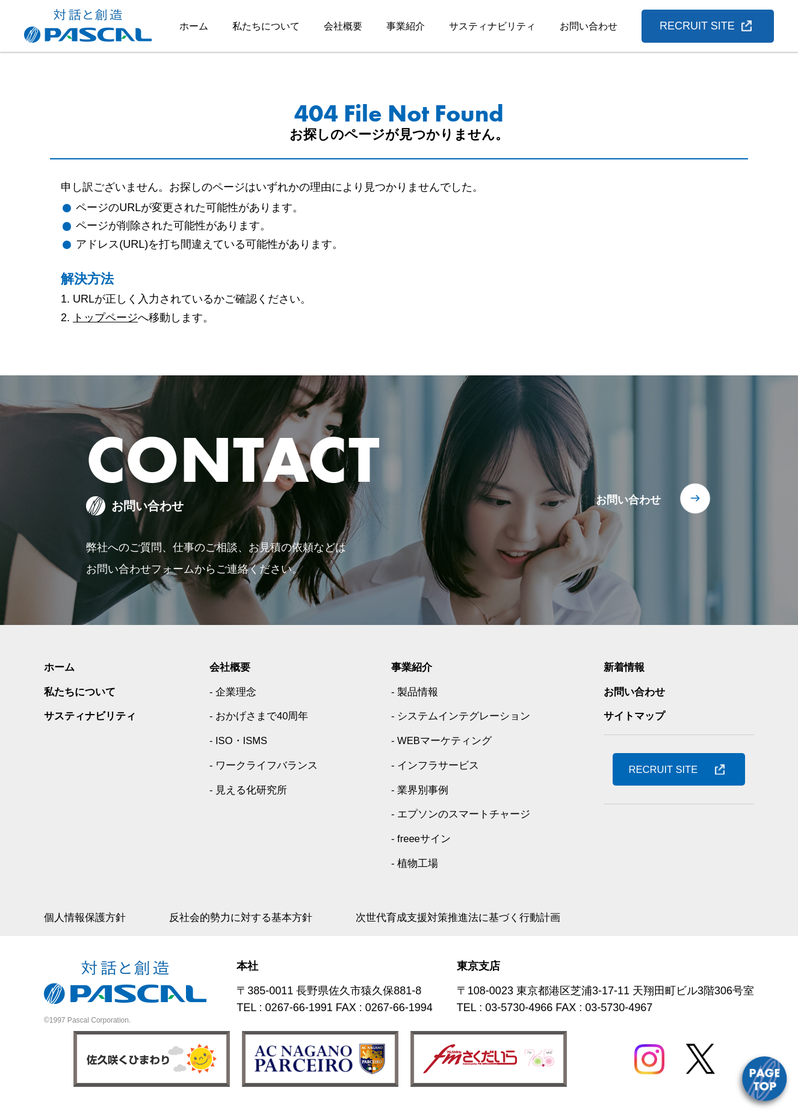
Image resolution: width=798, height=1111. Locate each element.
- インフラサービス (436, 765)
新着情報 (625, 667)
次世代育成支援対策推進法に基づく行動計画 (477, 917)
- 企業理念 (233, 692)
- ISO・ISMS (239, 740)
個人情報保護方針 (87, 917)
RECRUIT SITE (697, 26)
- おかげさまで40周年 (261, 716)
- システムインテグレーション (463, 716)
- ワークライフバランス (265, 765)
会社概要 (343, 26)
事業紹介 (405, 26)
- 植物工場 (414, 863)
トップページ (105, 318)
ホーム (193, 26)
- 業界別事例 (419, 790)
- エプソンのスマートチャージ (463, 814)
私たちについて (266, 26)
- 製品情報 (414, 692)
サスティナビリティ (492, 26)
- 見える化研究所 (249, 790)
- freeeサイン (421, 838)
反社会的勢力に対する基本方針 (250, 917)
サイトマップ (636, 716)
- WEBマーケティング (442, 740)
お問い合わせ (588, 26)
